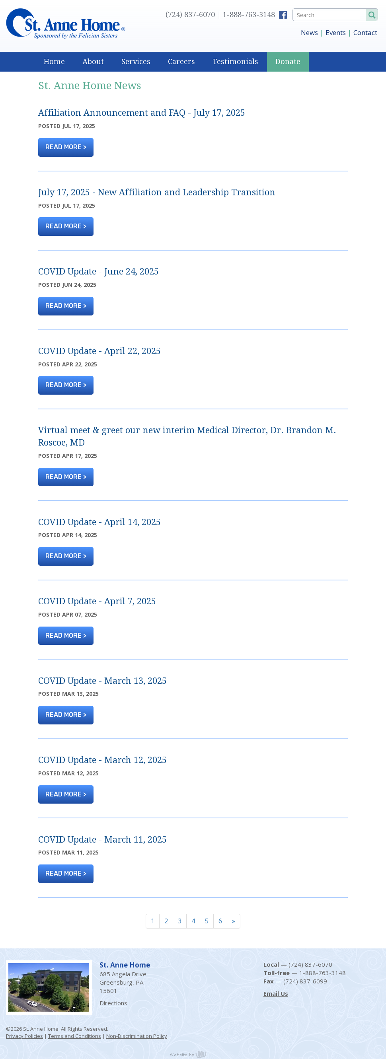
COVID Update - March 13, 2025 (102, 681)
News (309, 32)
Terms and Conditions (74, 1036)
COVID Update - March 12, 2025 (102, 760)
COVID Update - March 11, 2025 (102, 840)
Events (336, 32)
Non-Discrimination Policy (136, 1036)
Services (135, 61)
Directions (113, 1003)
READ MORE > (65, 147)
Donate (287, 61)
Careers (181, 61)
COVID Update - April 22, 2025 (99, 351)
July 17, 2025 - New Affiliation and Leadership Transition (156, 192)
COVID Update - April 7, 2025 (97, 601)
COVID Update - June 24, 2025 (98, 271)
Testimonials (235, 61)
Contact (365, 32)
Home (54, 61)
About (93, 61)
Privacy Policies (24, 1036)
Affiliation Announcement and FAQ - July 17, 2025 (141, 113)
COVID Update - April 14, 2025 (99, 522)
